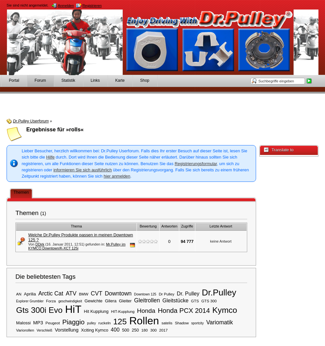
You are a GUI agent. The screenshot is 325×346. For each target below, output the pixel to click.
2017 (163, 330)
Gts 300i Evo (39, 310)
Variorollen (25, 330)
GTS (195, 301)
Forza (51, 301)
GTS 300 (209, 301)
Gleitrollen (147, 300)
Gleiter (125, 300)
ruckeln (104, 323)
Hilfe (50, 157)
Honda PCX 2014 (184, 310)
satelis (167, 323)
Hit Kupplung (96, 311)
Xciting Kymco (94, 330)
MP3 (38, 322)
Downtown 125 (145, 294)
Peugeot (53, 323)
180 (144, 330)
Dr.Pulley (219, 292)
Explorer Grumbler (30, 301)
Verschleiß (45, 330)
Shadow (182, 323)
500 (125, 330)
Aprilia (30, 294)
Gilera (111, 300)
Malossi (23, 322)
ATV (71, 293)
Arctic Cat (50, 293)
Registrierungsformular (196, 163)
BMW (83, 294)
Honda (146, 310)
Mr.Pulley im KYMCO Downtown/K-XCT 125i (76, 246)
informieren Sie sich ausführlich (83, 169)
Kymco (224, 310)
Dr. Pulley (188, 293)
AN (18, 294)
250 (135, 330)
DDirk (39, 244)
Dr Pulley (166, 294)
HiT (73, 309)
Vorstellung (66, 330)
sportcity (197, 323)
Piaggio (73, 322)
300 (153, 330)
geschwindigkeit (70, 301)
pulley (91, 323)
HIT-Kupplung (122, 311)
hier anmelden (117, 176)
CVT (96, 293)
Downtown (118, 293)
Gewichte (93, 300)
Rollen (144, 321)
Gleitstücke (175, 300)
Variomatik (219, 322)
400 (115, 330)
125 (120, 321)
